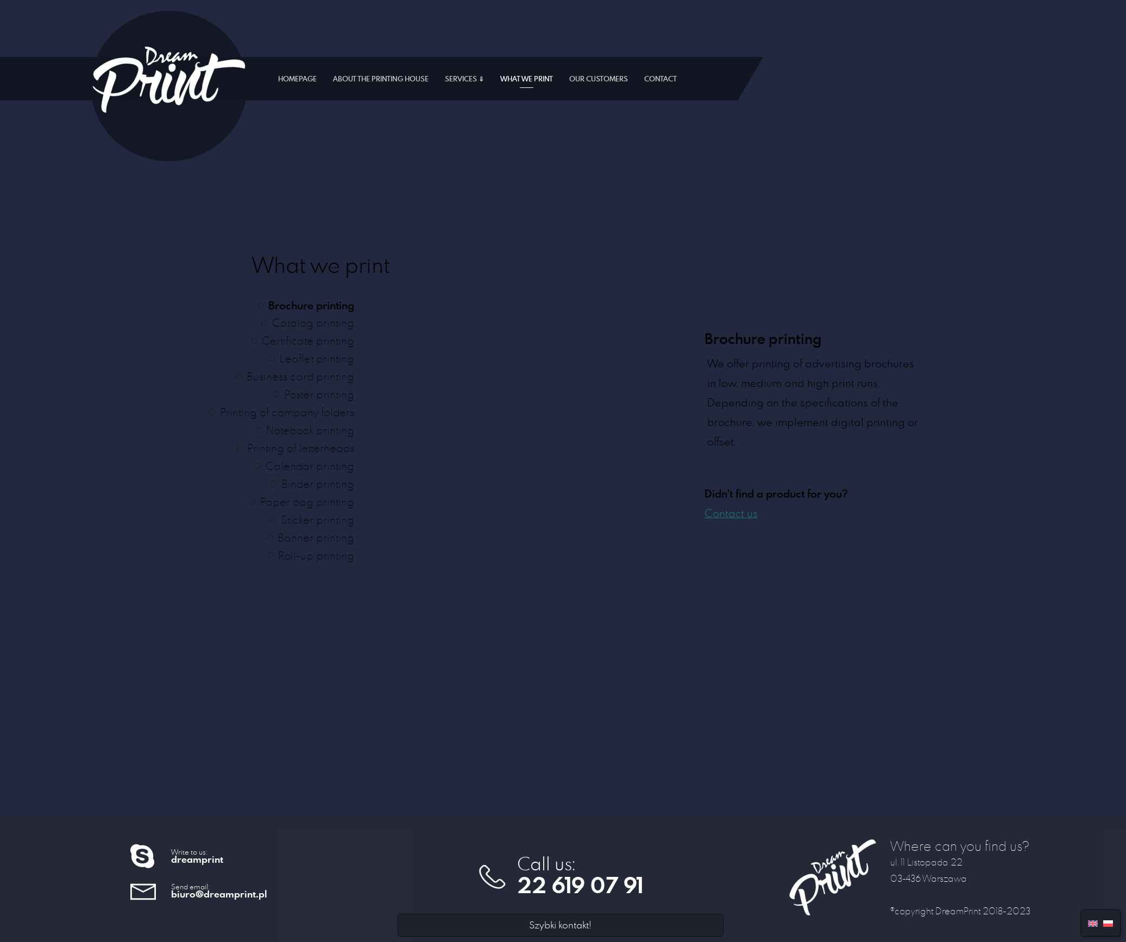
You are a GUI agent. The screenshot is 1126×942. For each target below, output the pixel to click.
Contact (660, 79)
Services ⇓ (464, 79)
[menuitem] (1092, 922)
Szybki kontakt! (560, 925)
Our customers (598, 79)
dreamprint (197, 859)
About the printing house (381, 79)
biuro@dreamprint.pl (219, 894)
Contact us (731, 513)
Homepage (297, 79)
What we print (526, 79)
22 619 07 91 (580, 885)
